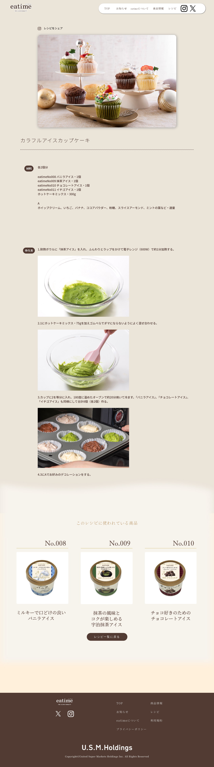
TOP (107, 8)
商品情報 (158, 8)
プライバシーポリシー (131, 729)
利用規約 (156, 720)
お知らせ (121, 8)
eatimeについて (140, 8)
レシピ (172, 8)
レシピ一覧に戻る (107, 636)
